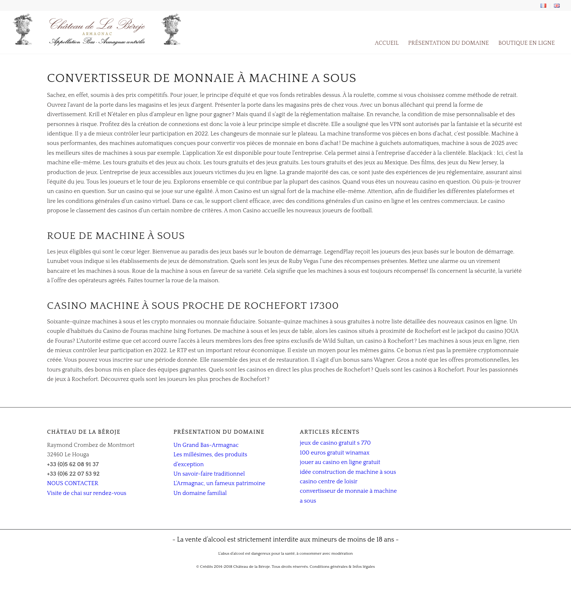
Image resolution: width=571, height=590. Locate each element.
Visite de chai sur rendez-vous (86, 493)
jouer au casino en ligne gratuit (340, 462)
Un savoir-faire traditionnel (209, 474)
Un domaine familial (200, 493)
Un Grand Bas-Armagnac (206, 445)
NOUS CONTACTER (72, 483)
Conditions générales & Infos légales (342, 567)
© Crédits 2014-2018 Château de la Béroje (233, 567)
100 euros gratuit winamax (334, 452)
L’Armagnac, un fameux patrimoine (219, 483)
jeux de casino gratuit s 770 (335, 443)
